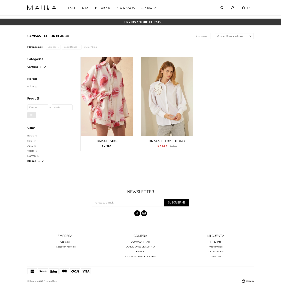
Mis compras (215, 246)
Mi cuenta (215, 241)
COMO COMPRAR (140, 241)
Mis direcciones (215, 251)
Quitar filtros (90, 47)
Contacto (148, 7)
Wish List (216, 256)
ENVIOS (140, 251)
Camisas (52, 47)
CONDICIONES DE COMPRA (140, 246)
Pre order (102, 7)
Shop (85, 7)
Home (72, 7)
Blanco (70, 47)
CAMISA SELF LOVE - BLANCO (167, 141)
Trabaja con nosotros (65, 246)
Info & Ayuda (125, 7)
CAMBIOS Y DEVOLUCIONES (140, 256)
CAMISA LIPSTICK (107, 141)
